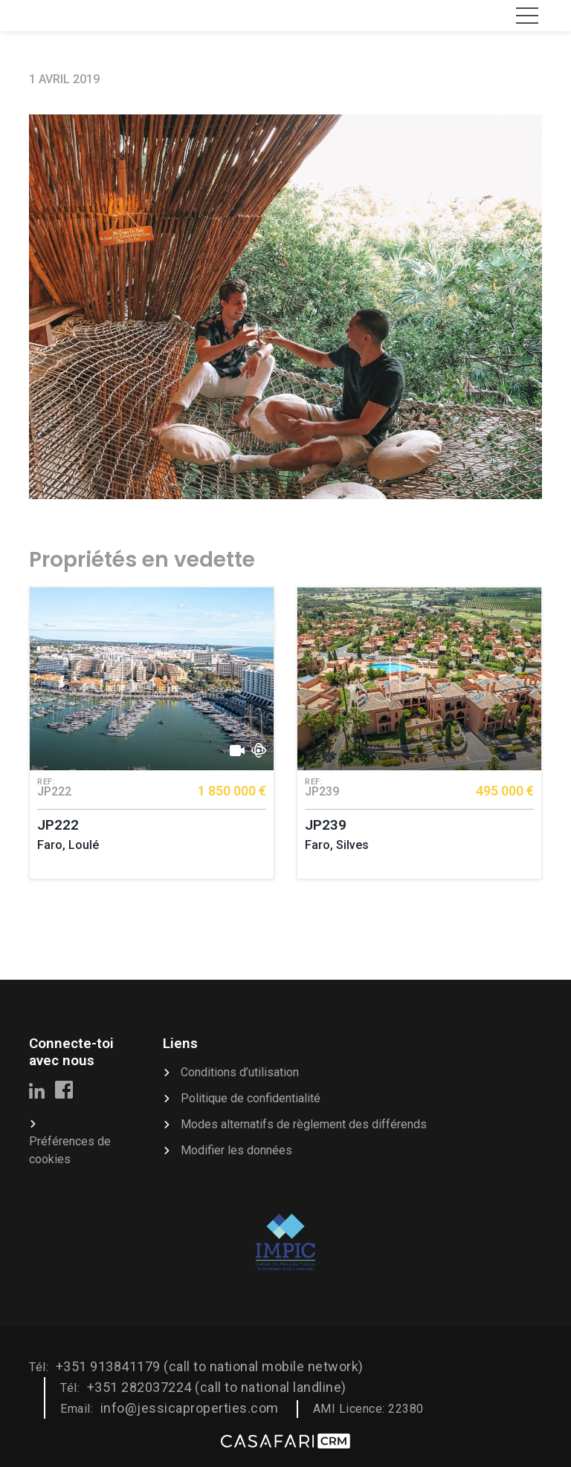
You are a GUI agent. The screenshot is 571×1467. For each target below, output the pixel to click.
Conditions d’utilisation (240, 1072)
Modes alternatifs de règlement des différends (304, 1124)
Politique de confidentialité (250, 1098)
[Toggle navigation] (527, 15)
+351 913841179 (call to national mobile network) (210, 1366)
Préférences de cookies (70, 1150)
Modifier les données (236, 1150)
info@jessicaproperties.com (189, 1408)
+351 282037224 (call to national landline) (216, 1387)
